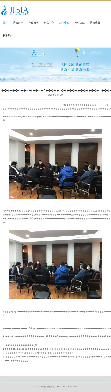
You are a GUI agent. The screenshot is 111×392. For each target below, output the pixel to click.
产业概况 (33, 22)
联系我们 (8, 35)
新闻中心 (64, 22)
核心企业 (80, 22)
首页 (5, 22)
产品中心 (49, 22)
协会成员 (95, 22)
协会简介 (18, 22)
